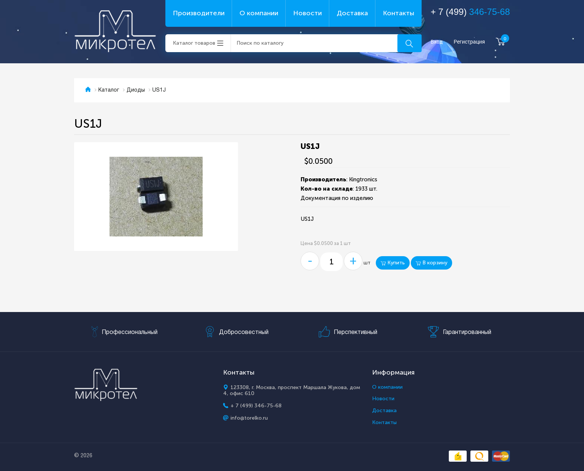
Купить (393, 263)
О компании (258, 13)
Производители (199, 13)
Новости (307, 13)
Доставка (352, 13)
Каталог (108, 90)
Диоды (136, 90)
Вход (437, 42)
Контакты (398, 13)
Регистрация (469, 42)
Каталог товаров (194, 43)
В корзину (431, 263)
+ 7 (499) (470, 12)
